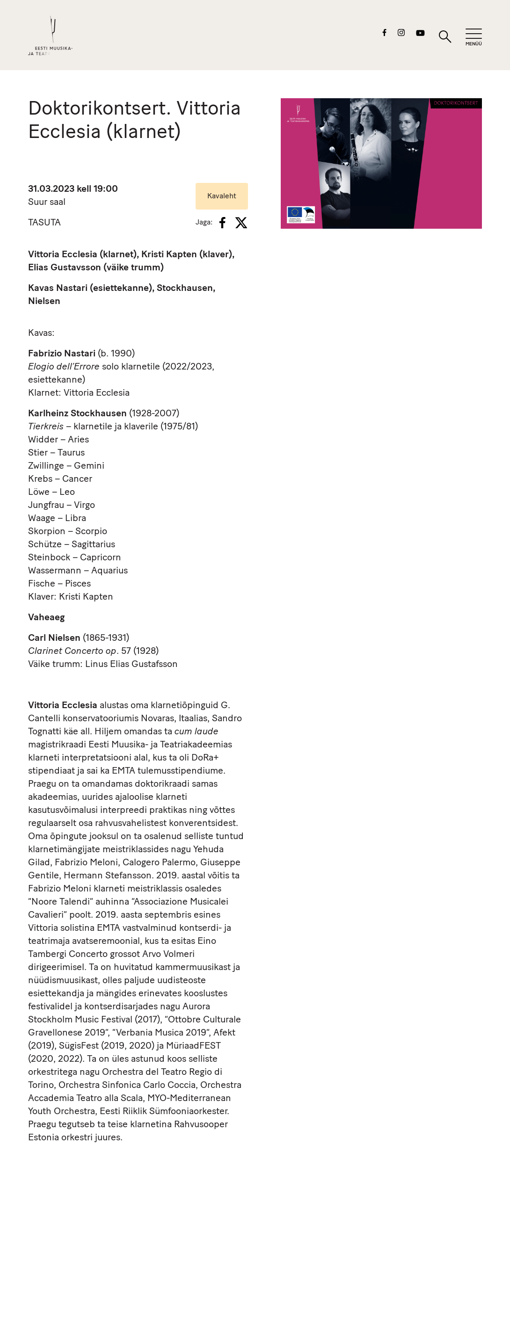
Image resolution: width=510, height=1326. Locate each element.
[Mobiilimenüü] (474, 38)
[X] (241, 222)
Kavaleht (221, 196)
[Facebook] (222, 222)
